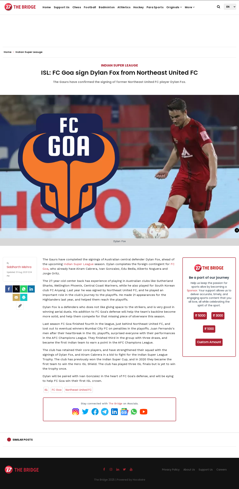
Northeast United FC (79, 390)
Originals (174, 7)
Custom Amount (209, 342)
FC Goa (56, 390)
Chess (76, 7)
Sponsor (192, 290)
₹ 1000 (209, 329)
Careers (221, 469)
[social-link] (20, 306)
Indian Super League (78, 264)
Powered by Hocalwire (131, 480)
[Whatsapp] (23, 289)
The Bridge (115, 403)
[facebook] (9, 289)
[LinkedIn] (31, 289)
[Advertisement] (119, 35)
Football (90, 7)
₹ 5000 (200, 315)
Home (47, 7)
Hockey (138, 7)
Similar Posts (23, 440)
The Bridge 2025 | (105, 480)
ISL (46, 390)
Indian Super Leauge (119, 65)
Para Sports (155, 7)
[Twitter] (16, 289)
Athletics (124, 7)
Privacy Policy (171, 469)
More (190, 7)
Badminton (107, 7)
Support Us (62, 7)
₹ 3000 (218, 315)
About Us (189, 469)
